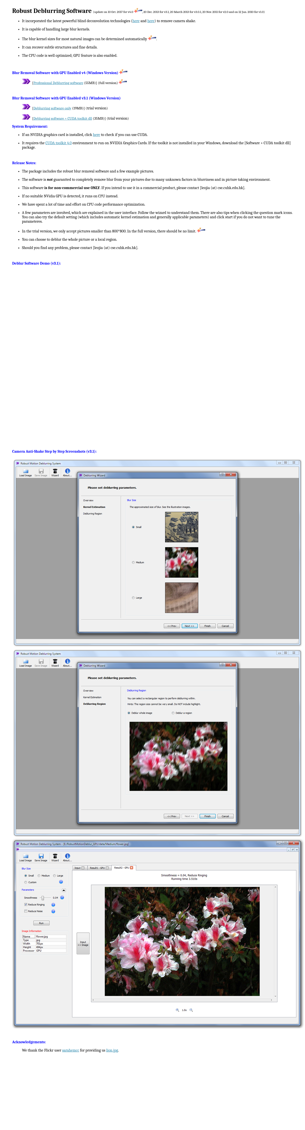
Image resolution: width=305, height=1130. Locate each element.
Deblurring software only (52, 108)
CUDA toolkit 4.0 (58, 143)
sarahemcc (70, 1050)
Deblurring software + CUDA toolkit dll (62, 118)
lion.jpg (112, 1050)
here (136, 21)
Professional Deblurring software (58, 83)
